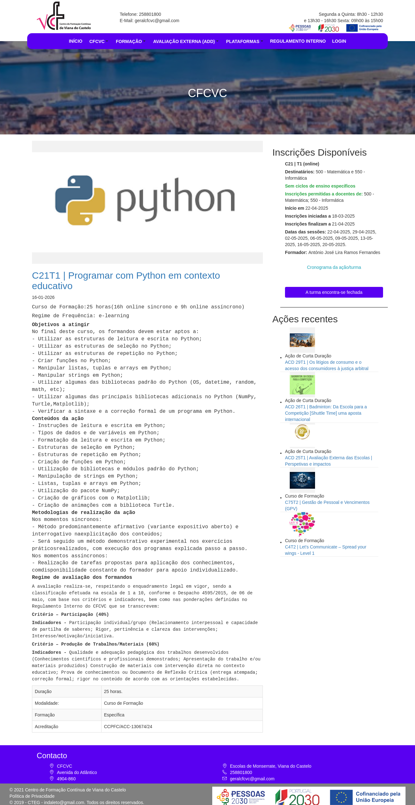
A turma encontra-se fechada (334, 292)
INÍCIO (76, 41)
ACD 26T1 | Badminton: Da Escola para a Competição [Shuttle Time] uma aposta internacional (326, 413)
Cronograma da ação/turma (334, 267)
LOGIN (339, 41)
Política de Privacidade (31, 791)
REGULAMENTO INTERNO (298, 41)
